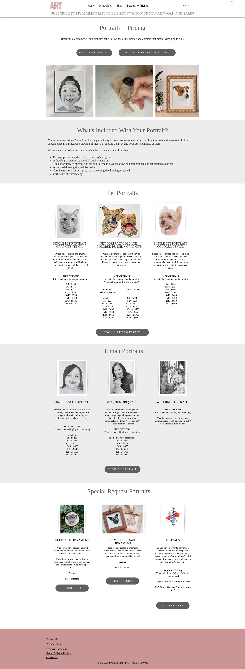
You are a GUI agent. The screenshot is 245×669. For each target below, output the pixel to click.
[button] (232, 3)
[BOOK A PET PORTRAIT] (122, 332)
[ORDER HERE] (72, 588)
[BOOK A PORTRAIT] (122, 469)
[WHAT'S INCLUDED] (94, 52)
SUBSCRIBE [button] (60, 13)
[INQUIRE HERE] (173, 605)
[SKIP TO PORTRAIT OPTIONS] (147, 52)
